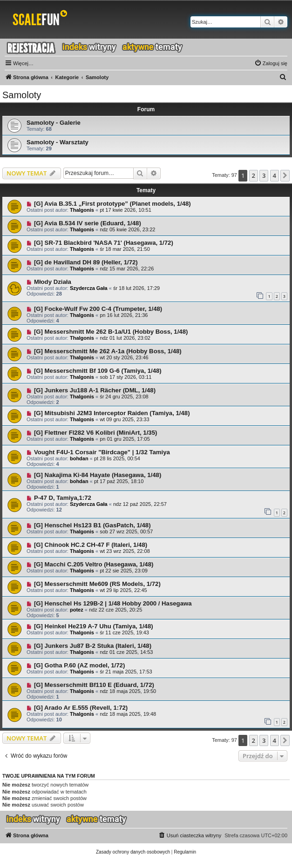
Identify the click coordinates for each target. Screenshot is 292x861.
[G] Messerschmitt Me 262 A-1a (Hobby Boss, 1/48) (108, 351)
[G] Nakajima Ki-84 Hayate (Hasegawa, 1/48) (97, 474)
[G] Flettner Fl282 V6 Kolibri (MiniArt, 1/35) (95, 432)
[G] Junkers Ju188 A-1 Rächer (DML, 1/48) (95, 390)
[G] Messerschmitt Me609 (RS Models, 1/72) (97, 583)
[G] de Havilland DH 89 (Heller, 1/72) (86, 262)
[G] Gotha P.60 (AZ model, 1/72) (79, 665)
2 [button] (253, 175)
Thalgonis (82, 210)
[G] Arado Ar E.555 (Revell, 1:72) (81, 707)
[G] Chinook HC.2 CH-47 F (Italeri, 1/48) (90, 544)
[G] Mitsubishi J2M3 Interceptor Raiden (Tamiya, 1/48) (112, 413)
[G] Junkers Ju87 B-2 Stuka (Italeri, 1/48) (92, 645)
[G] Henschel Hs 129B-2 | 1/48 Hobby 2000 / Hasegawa (113, 603)
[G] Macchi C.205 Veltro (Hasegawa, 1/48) (94, 564)
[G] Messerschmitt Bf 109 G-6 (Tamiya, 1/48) (98, 370)
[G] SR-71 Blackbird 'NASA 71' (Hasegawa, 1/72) (103, 242)
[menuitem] (270, 63)
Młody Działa (52, 281)
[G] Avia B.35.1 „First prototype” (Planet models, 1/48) (112, 203)
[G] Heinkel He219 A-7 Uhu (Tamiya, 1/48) (93, 626)
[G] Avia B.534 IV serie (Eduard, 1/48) (87, 223)
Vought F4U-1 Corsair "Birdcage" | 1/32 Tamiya (102, 452)
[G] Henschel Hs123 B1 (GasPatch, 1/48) (92, 525)
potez (76, 609)
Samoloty (21, 95)
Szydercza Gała (89, 288)
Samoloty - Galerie (54, 122)
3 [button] (263, 175)
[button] (285, 175)
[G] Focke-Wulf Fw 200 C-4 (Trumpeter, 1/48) (98, 308)
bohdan (79, 458)
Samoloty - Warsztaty (57, 142)
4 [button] (274, 175)
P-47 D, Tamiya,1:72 (62, 497)
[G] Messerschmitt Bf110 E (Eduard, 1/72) (94, 684)
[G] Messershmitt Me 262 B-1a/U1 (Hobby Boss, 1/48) (111, 331)
